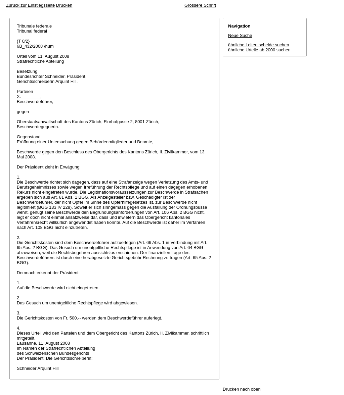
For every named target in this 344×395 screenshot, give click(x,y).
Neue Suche (240, 35)
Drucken (64, 5)
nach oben (250, 389)
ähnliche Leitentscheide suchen (258, 44)
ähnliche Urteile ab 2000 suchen (259, 49)
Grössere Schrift (200, 5)
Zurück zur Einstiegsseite (30, 5)
